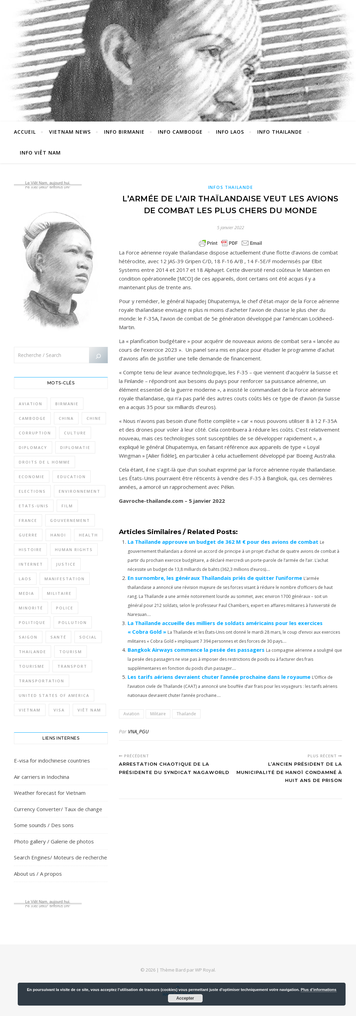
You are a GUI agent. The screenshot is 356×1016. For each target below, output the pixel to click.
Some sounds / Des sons (44, 825)
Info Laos (230, 131)
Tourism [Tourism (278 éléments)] (70, 651)
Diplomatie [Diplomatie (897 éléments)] (75, 447)
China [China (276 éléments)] (66, 418)
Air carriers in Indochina (41, 776)
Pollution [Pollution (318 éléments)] (72, 622)
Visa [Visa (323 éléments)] (59, 710)
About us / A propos (38, 873)
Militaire (158, 714)
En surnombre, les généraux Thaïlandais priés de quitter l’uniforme (215, 577)
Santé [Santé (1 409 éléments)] (58, 637)
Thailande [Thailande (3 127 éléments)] (32, 651)
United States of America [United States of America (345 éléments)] (54, 695)
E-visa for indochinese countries (52, 760)
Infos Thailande (230, 187)
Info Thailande (279, 131)
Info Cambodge (180, 131)
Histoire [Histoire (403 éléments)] (30, 549)
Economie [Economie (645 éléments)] (31, 476)
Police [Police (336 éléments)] (64, 607)
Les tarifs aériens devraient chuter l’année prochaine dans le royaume (219, 676)
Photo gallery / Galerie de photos (54, 841)
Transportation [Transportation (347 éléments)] (41, 680)
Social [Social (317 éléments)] (88, 637)
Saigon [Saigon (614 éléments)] (28, 637)
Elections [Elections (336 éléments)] (32, 491)
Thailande (186, 714)
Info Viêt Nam (40, 152)
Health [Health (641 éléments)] (88, 535)
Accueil (25, 131)
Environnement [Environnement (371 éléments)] (79, 491)
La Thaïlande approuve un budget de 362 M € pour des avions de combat (223, 541)
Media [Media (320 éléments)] (26, 593)
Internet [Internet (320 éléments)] (31, 564)
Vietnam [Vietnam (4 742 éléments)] (30, 710)
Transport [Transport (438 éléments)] (72, 666)
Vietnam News (70, 131)
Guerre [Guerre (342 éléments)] (28, 535)
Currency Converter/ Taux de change (58, 809)
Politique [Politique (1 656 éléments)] (32, 622)
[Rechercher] (98, 356)
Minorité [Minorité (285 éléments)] (31, 607)
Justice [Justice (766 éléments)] (66, 564)
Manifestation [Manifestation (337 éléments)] (64, 578)
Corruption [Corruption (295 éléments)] (35, 432)
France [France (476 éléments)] (28, 520)
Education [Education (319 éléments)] (71, 476)
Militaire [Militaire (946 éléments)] (59, 593)
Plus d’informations (319, 990)
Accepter (185, 998)
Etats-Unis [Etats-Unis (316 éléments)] (34, 505)
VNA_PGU (138, 731)
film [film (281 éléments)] (67, 505)
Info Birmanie (124, 131)
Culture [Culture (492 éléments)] (75, 432)
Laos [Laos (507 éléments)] (25, 578)
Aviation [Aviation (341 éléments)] (30, 403)
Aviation (131, 714)
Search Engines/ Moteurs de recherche (60, 857)
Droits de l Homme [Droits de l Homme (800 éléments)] (44, 462)
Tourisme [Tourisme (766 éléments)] (31, 666)
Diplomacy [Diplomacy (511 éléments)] (33, 447)
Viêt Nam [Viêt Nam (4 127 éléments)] (89, 710)
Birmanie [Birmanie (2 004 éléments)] (67, 403)
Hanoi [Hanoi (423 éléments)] (58, 535)
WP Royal (205, 970)
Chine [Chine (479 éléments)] (94, 418)
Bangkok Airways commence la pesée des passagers (196, 649)
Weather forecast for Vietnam (50, 792)
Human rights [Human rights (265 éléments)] (74, 549)
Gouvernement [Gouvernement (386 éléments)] (70, 520)
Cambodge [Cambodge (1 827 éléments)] (32, 418)
